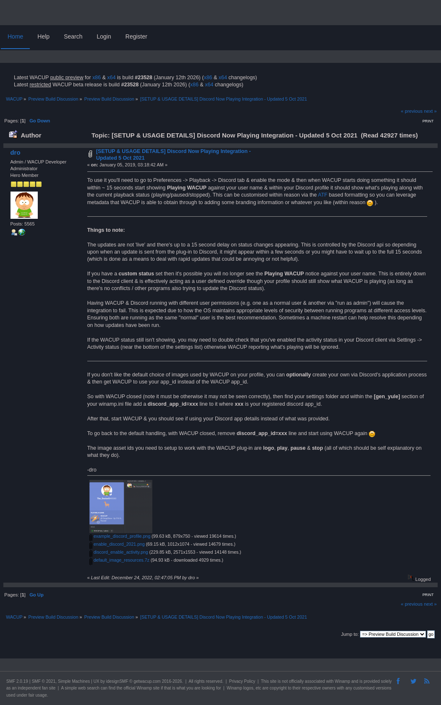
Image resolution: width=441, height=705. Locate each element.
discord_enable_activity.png (118, 552)
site (273, 681)
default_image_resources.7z (119, 559)
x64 (111, 77)
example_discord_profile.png (119, 536)
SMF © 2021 (43, 681)
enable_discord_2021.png (117, 544)
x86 (96, 77)
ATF (323, 195)
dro (15, 152)
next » (430, 111)
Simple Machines (74, 681)
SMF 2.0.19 (17, 681)
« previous (412, 111)
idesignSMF (117, 681)
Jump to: (350, 634)
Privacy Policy (242, 681)
